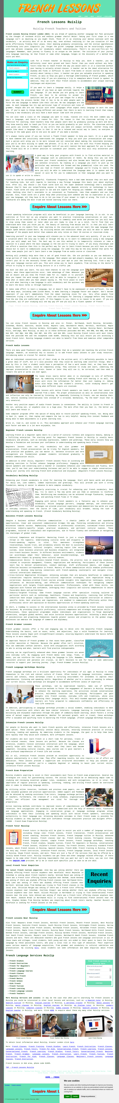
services (105, 1010)
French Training (36, 1046)
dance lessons (103, 1003)
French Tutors (30, 1049)
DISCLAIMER (108, 16)
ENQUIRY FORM (19, 861)
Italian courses (42, 1003)
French (42, 54)
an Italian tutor (82, 1005)
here (37, 948)
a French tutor (23, 878)
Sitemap (7, 1085)
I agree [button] (67, 1096)
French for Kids (47, 1049)
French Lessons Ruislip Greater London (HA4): (28, 34)
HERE (52, 1010)
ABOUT (92, 16)
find (13, 923)
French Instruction (86, 1046)
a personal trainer (73, 1003)
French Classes (19, 1046)
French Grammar (22, 1054)
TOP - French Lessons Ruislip (20, 1067)
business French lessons (53, 836)
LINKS (86, 16)
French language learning (101, 423)
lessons (57, 1000)
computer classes (34, 1008)
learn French (35, 739)
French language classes (35, 841)
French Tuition (96, 1054)
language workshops (46, 708)
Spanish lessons (90, 1008)
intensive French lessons (94, 727)
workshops (46, 686)
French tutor (26, 856)
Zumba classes (62, 1008)
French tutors (88, 333)
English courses (51, 1005)
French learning (38, 858)
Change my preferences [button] (88, 1096)
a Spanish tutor (93, 1000)
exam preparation (92, 775)
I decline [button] (75, 1096)
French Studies (53, 1046)
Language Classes (65, 1057)
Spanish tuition (13, 1003)
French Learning (88, 1049)
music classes (22, 1005)
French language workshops (19, 672)
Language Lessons (14, 1049)
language (90, 34)
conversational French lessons (88, 898)
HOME (80, 16)
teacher (76, 68)
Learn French (69, 1046)
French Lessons (105, 1049)
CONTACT (99, 16)
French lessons (29, 323)
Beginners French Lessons (89, 1057)
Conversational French (67, 1049)
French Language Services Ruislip (30, 955)
